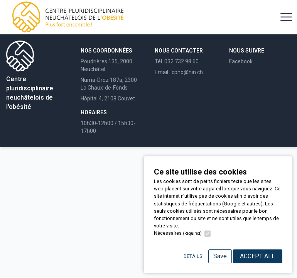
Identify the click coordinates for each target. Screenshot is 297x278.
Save (220, 256)
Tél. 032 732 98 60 (177, 61)
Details (193, 256)
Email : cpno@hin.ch (179, 72)
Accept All (257, 256)
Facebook (241, 61)
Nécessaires (178, 233)
